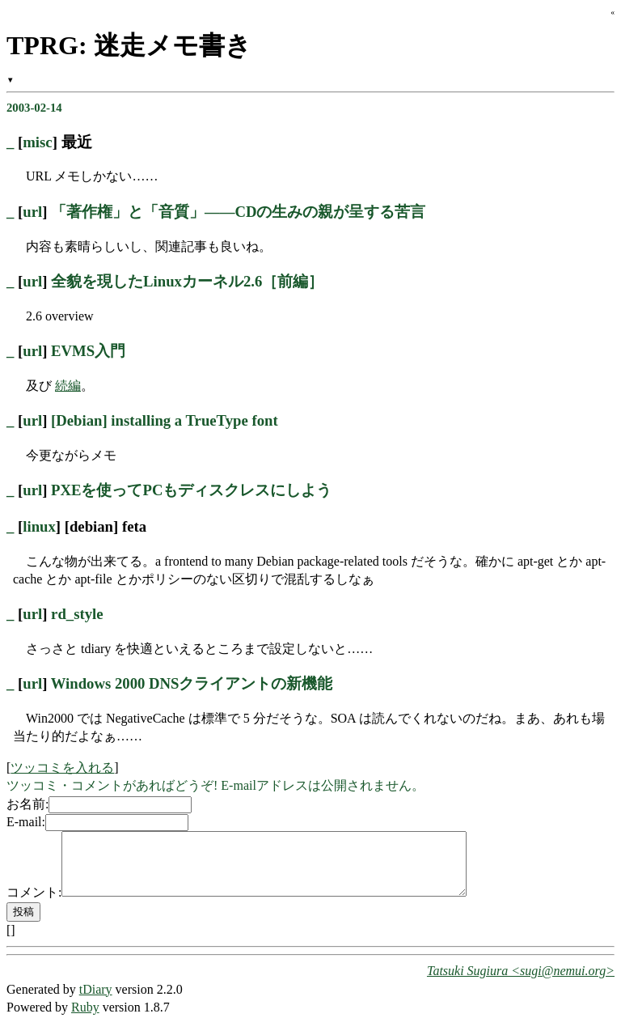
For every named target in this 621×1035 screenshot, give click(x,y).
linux (39, 526)
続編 (68, 385)
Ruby (85, 1019)
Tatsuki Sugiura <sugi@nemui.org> (521, 983)
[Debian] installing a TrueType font (164, 420)
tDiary (95, 1001)
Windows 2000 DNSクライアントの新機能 (192, 683)
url (32, 211)
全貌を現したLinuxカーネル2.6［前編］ (187, 281)
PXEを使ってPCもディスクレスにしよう (191, 489)
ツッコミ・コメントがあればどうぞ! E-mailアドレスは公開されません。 (215, 785)
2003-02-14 (34, 107)
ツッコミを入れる (62, 767)
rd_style (77, 613)
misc (37, 142)
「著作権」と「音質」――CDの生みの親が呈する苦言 (238, 211)
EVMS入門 (88, 350)
